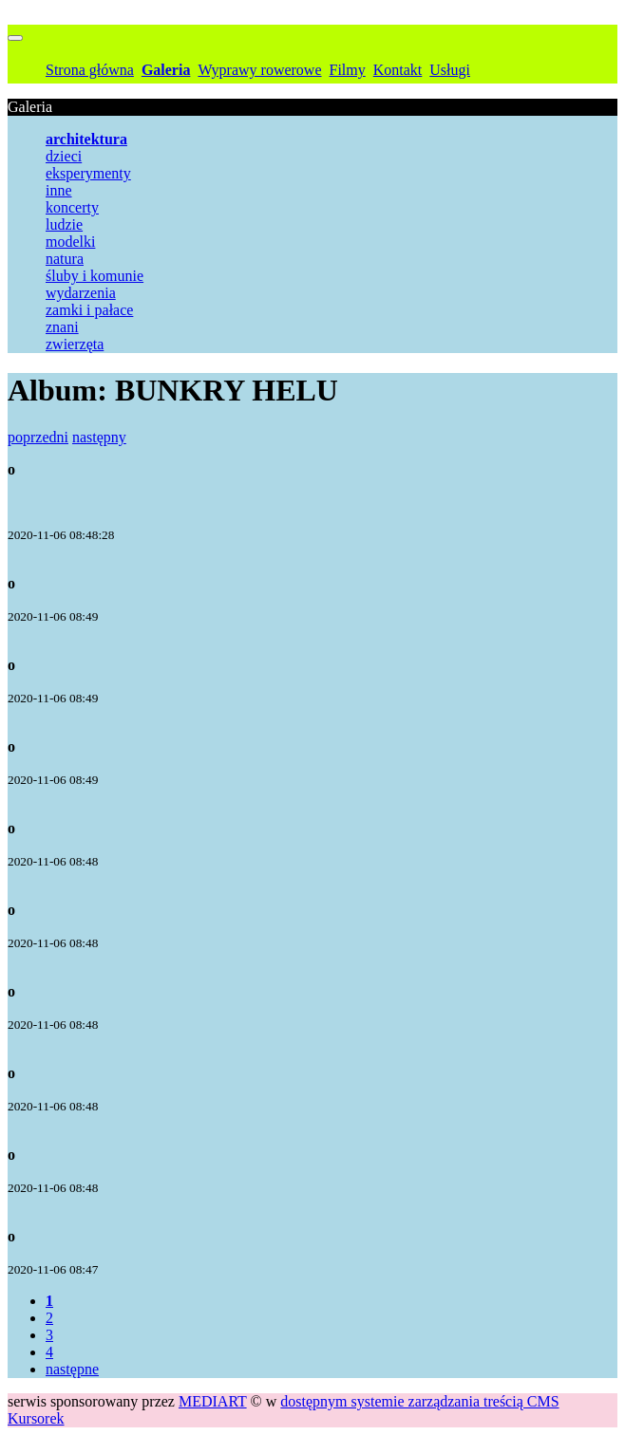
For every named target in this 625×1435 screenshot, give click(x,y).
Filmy (348, 70)
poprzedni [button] (38, 437)
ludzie (64, 224)
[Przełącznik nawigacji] (15, 38)
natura (65, 259)
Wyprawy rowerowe (259, 70)
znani (62, 327)
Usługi (449, 70)
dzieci (64, 156)
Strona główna (90, 70)
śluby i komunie (94, 276)
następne (72, 1369)
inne (59, 190)
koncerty (72, 207)
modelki (70, 241)
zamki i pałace (89, 310)
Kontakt (398, 70)
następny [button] (99, 437)
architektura (86, 139)
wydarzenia (81, 293)
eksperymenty (88, 173)
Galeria (166, 70)
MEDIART (213, 1401)
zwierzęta (75, 344)
